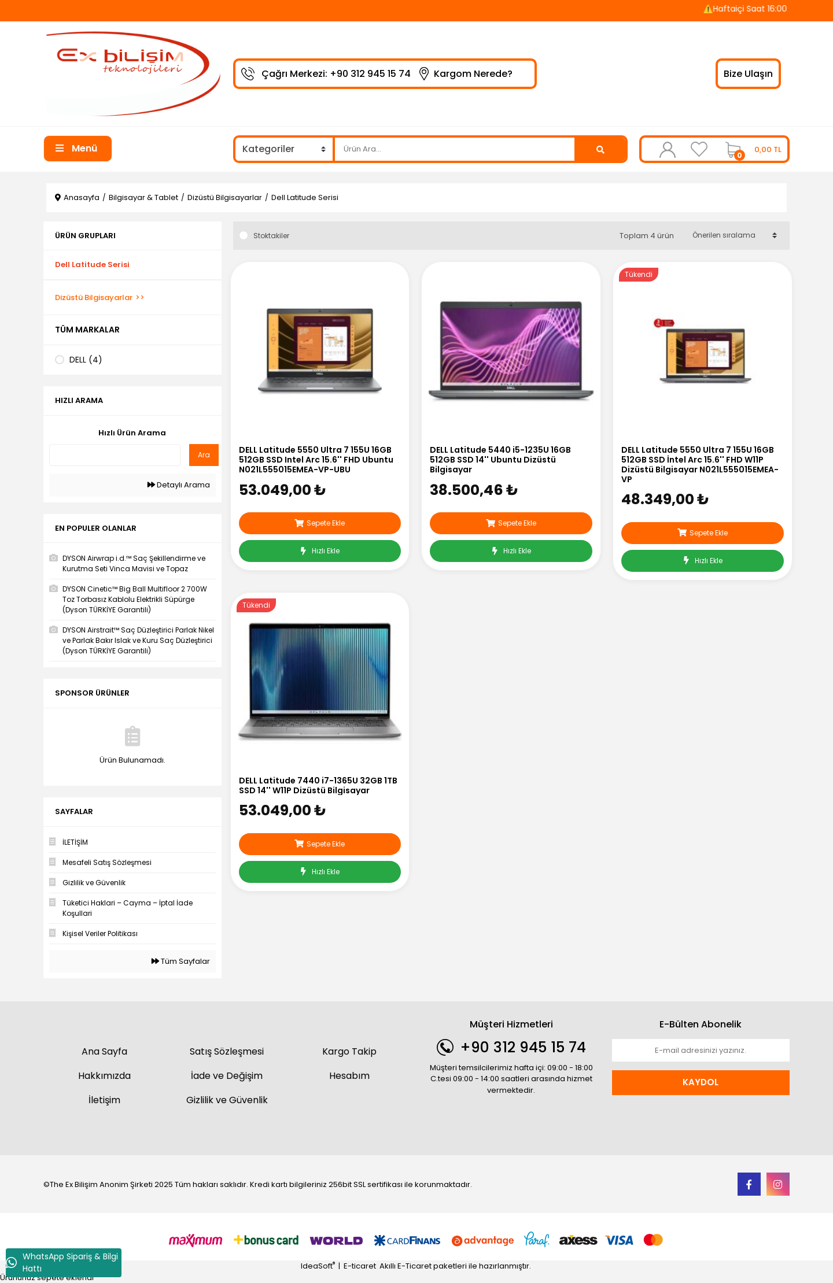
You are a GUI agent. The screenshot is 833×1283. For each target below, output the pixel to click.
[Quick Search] (114, 455)
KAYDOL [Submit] (700, 1082)
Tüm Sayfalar (181, 961)
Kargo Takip (349, 1051)
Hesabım (349, 1075)
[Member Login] (667, 149)
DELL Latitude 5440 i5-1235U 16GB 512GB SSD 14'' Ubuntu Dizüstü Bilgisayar (500, 459)
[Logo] (132, 73)
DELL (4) (85, 359)
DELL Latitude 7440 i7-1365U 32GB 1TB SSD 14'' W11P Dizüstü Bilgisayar (318, 786)
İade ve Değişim (227, 1075)
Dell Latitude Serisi (304, 197)
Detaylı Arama (179, 484)
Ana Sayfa (104, 1051)
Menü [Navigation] (76, 148)
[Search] (454, 149)
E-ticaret (360, 1265)
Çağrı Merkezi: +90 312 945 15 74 (336, 73)
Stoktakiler (271, 236)
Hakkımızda (104, 1075)
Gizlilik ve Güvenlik (227, 1100)
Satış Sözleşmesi (227, 1051)
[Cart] (751, 149)
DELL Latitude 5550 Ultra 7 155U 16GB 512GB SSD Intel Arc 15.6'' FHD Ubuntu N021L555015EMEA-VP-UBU (316, 459)
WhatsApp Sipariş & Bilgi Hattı (62, 1262)
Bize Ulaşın (748, 73)
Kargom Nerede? (473, 73)
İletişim (104, 1100)
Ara (204, 455)
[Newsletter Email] (701, 1050)
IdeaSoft (318, 1265)
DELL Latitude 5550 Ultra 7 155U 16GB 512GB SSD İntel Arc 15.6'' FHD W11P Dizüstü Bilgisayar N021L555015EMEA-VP (700, 464)
